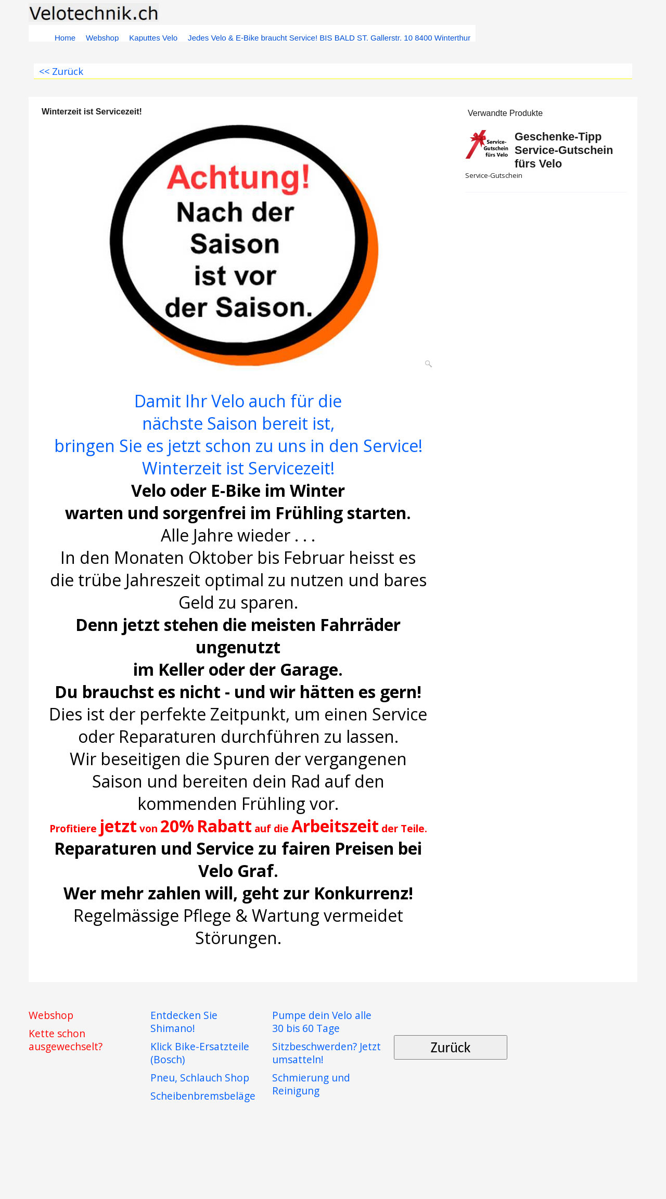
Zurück (451, 1047)
